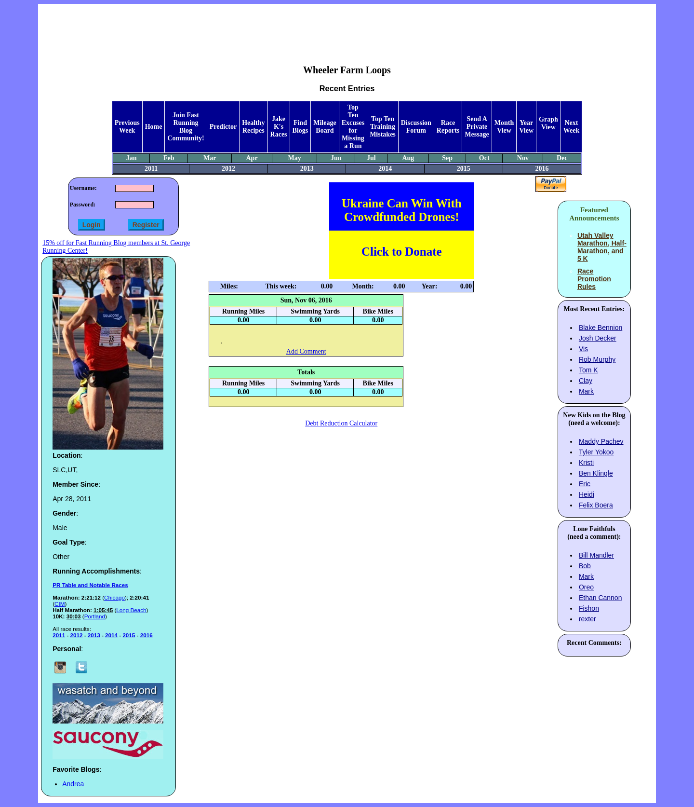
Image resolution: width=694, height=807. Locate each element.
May (294, 158)
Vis (583, 349)
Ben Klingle (596, 473)
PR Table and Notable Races (90, 585)
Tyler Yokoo (596, 452)
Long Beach (131, 610)
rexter (587, 619)
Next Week (571, 126)
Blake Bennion (600, 327)
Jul (371, 158)
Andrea (73, 784)
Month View (504, 126)
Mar (209, 158)
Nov (523, 158)
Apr (252, 158)
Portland (94, 616)
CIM (59, 604)
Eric (584, 484)
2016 (541, 168)
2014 (385, 168)
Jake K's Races (278, 126)
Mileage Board (324, 126)
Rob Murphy (597, 359)
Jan (131, 158)
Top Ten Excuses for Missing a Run (353, 127)
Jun (336, 158)
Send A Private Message (477, 126)
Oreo (586, 587)
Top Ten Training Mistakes (383, 126)
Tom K (588, 370)
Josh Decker (597, 338)
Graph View (548, 123)
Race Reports (448, 126)
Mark (586, 391)
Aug (408, 158)
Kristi (586, 462)
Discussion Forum (416, 126)
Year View (526, 126)
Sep (447, 158)
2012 (228, 168)
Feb (168, 158)
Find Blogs (300, 126)
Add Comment (306, 351)
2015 (463, 168)
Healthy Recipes (253, 126)
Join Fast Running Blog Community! (185, 126)
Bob (585, 566)
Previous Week (127, 126)
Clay (585, 380)
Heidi (586, 494)
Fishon (589, 608)
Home (153, 126)
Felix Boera (596, 505)
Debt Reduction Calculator (341, 423)
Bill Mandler (596, 555)
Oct (484, 158)
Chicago (114, 597)
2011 (151, 168)
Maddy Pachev (601, 441)
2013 (307, 168)
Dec (562, 158)
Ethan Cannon (600, 598)
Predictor (223, 126)
